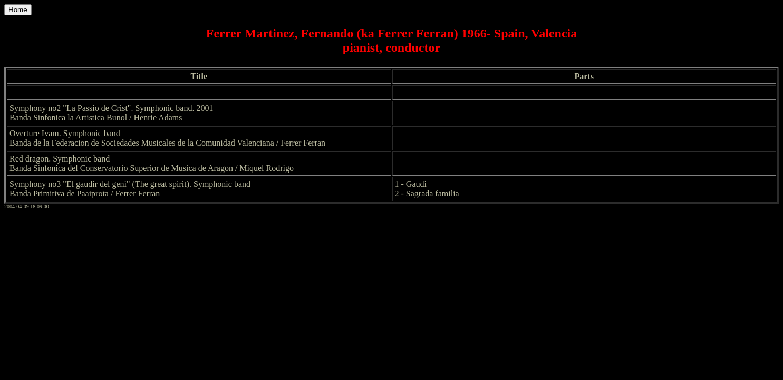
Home (17, 10)
